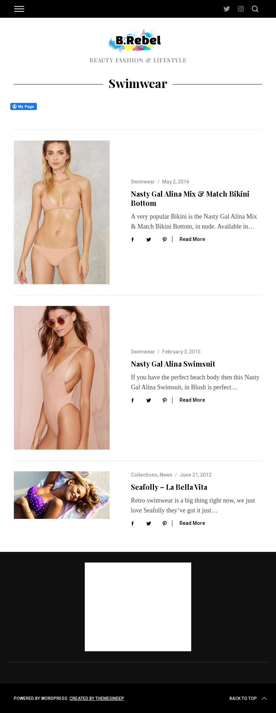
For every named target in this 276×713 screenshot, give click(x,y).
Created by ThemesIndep (97, 698)
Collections (144, 475)
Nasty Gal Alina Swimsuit (173, 363)
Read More (192, 239)
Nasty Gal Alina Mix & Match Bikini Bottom (190, 198)
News (166, 475)
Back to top (249, 698)
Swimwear (143, 182)
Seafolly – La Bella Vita (169, 487)
